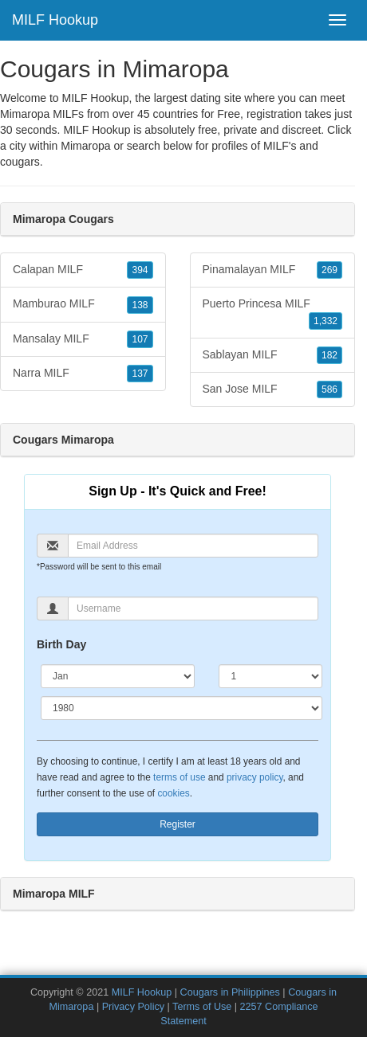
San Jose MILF (273, 389)
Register (177, 824)
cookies (173, 793)
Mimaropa (85, 145)
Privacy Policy (133, 1006)
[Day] (270, 676)
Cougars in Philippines (230, 992)
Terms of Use (201, 1006)
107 (140, 339)
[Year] (181, 708)
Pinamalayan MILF (273, 270)
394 (140, 270)
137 (140, 373)
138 (140, 305)
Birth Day (61, 644)
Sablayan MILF (273, 355)
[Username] (193, 608)
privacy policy (254, 777)
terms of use (179, 777)
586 (329, 389)
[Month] (118, 676)
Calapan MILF (83, 270)
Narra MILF (83, 373)
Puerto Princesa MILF (273, 313)
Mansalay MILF (83, 339)
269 (329, 270)
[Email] (193, 546)
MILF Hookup (55, 20)
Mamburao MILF (83, 304)
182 (329, 355)
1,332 (325, 321)
